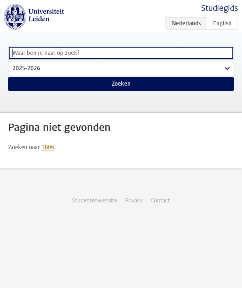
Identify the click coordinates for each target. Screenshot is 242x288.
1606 (48, 147)
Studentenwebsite (94, 200)
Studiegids (219, 8)
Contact (160, 200)
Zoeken (121, 84)
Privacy (134, 200)
